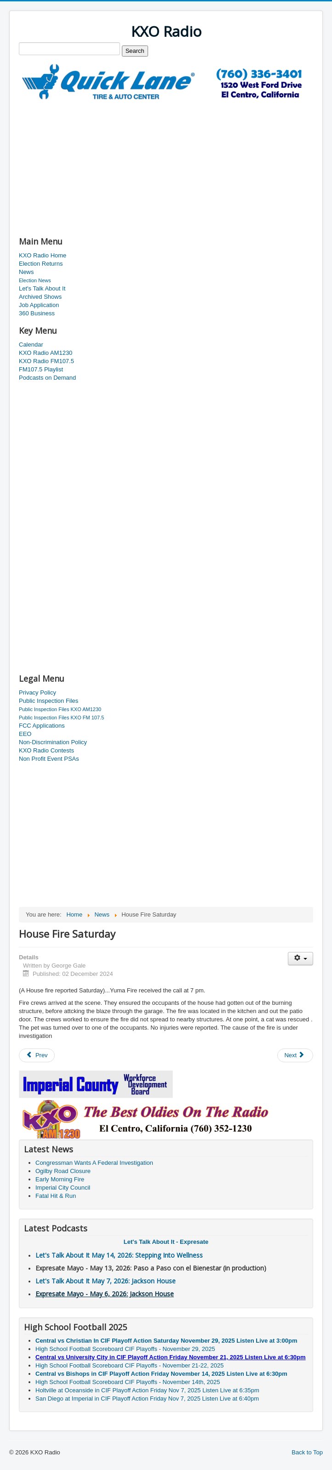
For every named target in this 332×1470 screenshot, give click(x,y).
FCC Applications (42, 725)
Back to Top (307, 1452)
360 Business (37, 313)
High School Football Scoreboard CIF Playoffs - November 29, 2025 (125, 1348)
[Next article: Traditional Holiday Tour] (295, 1055)
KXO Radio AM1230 (45, 352)
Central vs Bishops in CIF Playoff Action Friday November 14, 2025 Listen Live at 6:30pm (161, 1373)
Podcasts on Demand (47, 377)
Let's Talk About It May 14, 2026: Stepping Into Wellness (119, 1255)
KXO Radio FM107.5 (46, 361)
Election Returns (41, 263)
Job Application (39, 305)
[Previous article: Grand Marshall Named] (37, 1055)
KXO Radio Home (42, 255)
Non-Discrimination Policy (53, 742)
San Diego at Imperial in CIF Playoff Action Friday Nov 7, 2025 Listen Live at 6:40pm (147, 1398)
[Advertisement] (126, 164)
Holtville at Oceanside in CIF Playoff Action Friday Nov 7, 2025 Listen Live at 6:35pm (147, 1390)
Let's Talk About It (42, 288)
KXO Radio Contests (46, 750)
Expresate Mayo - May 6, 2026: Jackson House (104, 1293)
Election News (35, 280)
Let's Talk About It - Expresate (166, 1241)
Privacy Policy (37, 692)
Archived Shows (40, 296)
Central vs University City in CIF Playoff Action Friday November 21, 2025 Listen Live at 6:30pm (170, 1357)
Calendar (31, 344)
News (26, 271)
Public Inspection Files (48, 700)
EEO (25, 733)
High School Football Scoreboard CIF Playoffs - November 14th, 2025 (127, 1382)
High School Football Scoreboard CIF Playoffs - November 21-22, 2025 (129, 1365)
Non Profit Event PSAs (49, 758)
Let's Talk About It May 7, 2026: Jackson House (105, 1280)
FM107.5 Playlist (41, 369)
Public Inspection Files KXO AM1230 (60, 709)
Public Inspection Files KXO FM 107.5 (61, 717)
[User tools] (300, 958)
